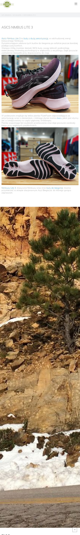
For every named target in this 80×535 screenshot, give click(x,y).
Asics (59, 118)
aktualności (17, 15)
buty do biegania (54, 188)
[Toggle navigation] (75, 4)
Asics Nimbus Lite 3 (29, 15)
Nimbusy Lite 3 (9, 188)
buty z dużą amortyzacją (36, 38)
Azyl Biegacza (6, 15)
